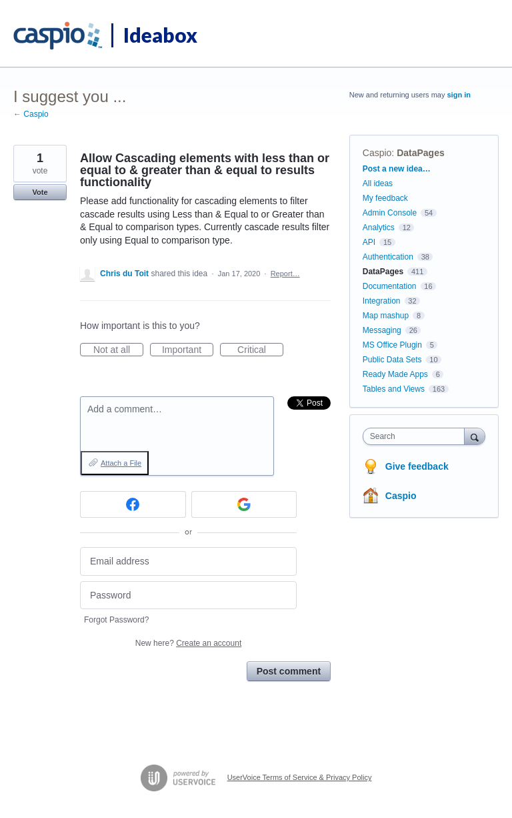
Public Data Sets (392, 359)
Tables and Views (394, 389)
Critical (260, 350)
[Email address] (188, 561)
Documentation (390, 286)
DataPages (421, 152)
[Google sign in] (244, 504)
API (369, 242)
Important (187, 350)
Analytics (379, 227)
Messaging (382, 330)
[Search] (474, 436)
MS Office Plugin (392, 345)
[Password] (188, 595)
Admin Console (390, 213)
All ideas (378, 183)
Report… (285, 274)
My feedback (385, 198)
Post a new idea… (397, 168)
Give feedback (417, 466)
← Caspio (31, 114)
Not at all (118, 350)
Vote (39, 192)
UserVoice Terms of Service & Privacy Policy (299, 777)
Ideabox (160, 35)
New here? (188, 643)
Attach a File (121, 463)
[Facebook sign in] (133, 504)
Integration (382, 301)
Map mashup (386, 315)
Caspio (377, 152)
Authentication (388, 257)
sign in (459, 95)
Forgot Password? (116, 620)
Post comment (289, 671)
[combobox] (416, 436)
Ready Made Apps (395, 374)
